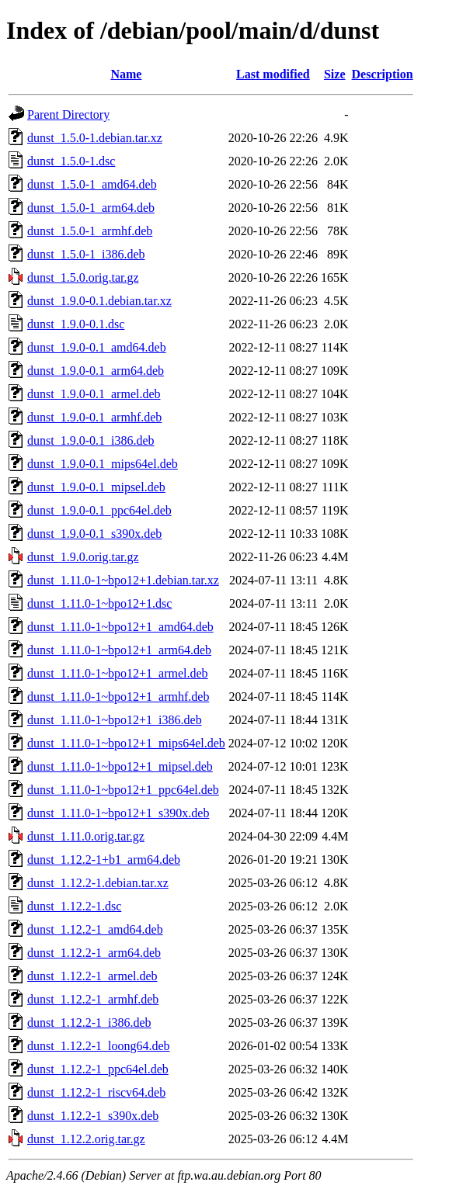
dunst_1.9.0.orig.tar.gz (83, 556)
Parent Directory (68, 114)
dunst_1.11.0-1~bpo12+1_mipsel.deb (120, 766)
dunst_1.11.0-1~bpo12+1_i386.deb (114, 719)
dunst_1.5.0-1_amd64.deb (92, 184)
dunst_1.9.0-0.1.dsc (75, 324)
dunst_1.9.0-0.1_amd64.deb (96, 347)
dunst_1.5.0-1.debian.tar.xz (94, 137)
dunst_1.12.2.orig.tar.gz (86, 1139)
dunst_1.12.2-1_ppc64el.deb (98, 1069)
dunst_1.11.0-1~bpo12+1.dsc (99, 603)
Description (382, 74)
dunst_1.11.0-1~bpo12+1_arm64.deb (119, 650)
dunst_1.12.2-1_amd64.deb (95, 929)
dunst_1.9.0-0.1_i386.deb (91, 440)
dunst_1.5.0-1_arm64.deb (91, 207)
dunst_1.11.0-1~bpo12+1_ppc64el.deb (123, 789)
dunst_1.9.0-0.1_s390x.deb (94, 533)
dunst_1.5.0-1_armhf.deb (89, 230)
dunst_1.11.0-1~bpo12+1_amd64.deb (120, 626)
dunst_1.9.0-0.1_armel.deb (94, 393)
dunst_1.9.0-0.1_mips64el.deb (102, 463)
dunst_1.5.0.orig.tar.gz (83, 277)
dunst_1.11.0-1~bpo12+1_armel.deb (117, 673)
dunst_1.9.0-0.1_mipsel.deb (96, 487)
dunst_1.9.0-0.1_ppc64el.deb (99, 510)
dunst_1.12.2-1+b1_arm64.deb (103, 859)
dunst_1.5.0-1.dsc (71, 161)
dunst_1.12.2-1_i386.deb (89, 1022)
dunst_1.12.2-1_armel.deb (92, 976)
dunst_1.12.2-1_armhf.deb (92, 999)
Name (125, 74)
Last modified (273, 74)
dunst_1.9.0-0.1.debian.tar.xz (99, 300)
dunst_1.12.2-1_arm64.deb (94, 952)
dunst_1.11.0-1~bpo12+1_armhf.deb (118, 696)
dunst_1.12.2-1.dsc (74, 906)
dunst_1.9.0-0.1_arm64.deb (95, 370)
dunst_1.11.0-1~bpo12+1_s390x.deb (118, 813)
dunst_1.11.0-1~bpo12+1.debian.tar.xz (123, 580)
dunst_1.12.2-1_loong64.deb (98, 1045)
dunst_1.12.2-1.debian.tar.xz (98, 882)
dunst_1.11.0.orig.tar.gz (85, 836)
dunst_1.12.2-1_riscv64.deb (96, 1092)
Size (335, 74)
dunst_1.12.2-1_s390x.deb (92, 1115)
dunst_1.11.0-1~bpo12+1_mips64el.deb (126, 743)
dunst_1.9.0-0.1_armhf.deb (94, 417)
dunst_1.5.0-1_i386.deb (86, 254)
